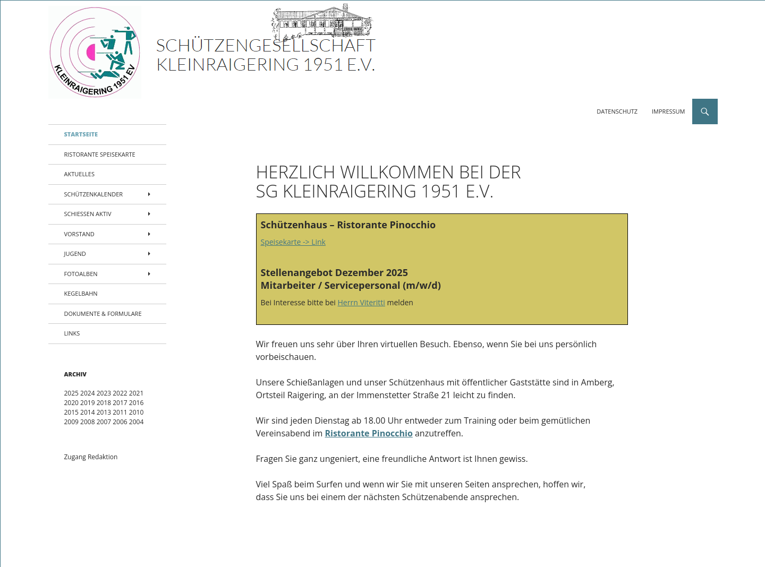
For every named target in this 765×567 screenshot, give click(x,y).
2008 (87, 421)
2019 (87, 402)
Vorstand (79, 234)
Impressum (668, 111)
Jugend (75, 253)
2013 (104, 412)
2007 (104, 421)
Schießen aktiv (88, 214)
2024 (87, 393)
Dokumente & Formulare (103, 313)
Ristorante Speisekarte (99, 154)
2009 (71, 421)
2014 (87, 412)
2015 (71, 412)
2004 (136, 421)
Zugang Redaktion (91, 456)
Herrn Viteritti (361, 302)
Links (72, 333)
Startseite (81, 134)
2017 (120, 402)
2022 (120, 393)
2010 (136, 412)
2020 (71, 402)
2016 (136, 402)
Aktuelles (79, 174)
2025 (71, 393)
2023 (104, 393)
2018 (104, 402)
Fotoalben (81, 274)
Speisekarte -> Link (293, 242)
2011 (120, 412)
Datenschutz (617, 111)
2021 (136, 393)
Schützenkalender (93, 194)
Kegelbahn (81, 293)
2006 (120, 421)
